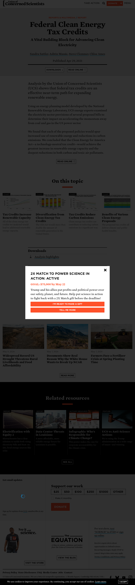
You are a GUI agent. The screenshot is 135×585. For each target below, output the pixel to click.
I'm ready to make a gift (67, 304)
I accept (123, 582)
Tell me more (67, 310)
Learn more (100, 582)
